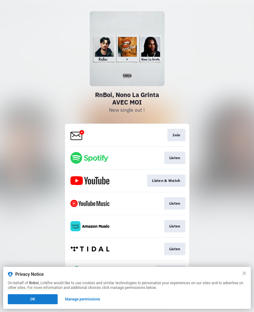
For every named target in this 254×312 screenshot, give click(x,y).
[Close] (244, 273)
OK (32, 299)
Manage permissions (82, 299)
